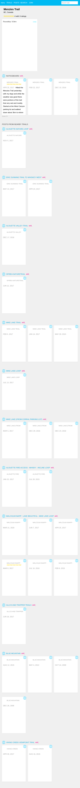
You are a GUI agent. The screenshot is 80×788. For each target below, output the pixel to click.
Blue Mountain (13, 653)
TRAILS (9, 3)
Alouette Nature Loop (17, 129)
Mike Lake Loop (13, 371)
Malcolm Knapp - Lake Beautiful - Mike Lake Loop (30, 516)
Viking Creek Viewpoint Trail (20, 742)
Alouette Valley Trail (17, 226)
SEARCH (23, 3)
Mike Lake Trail (13, 323)
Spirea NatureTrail (15, 274)
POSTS (16, 3)
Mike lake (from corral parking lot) (24, 419)
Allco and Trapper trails (18, 605)
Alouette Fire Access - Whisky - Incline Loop (28, 468)
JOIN (31, 3)
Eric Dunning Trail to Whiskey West (24, 177)
